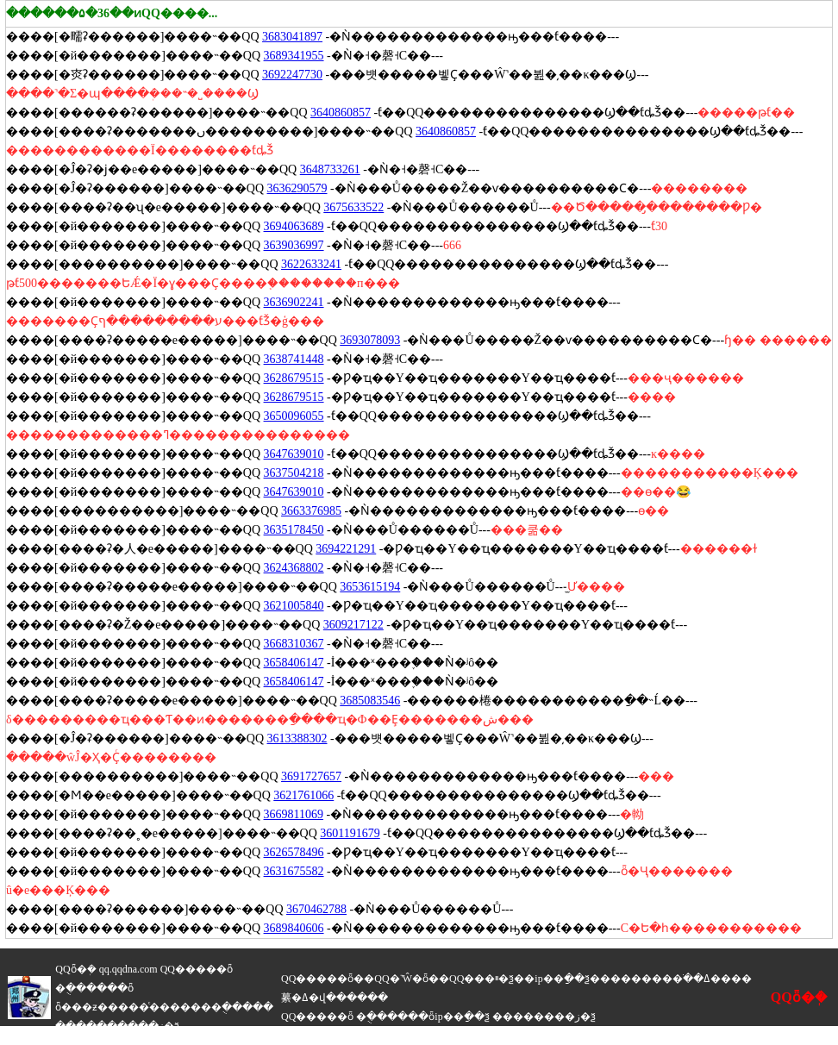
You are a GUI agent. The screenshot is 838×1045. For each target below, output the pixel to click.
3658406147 (294, 662)
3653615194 (370, 586)
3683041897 (292, 36)
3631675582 (294, 871)
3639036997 (294, 245)
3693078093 (370, 340)
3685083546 (370, 700)
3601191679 (349, 833)
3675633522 (353, 207)
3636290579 (297, 188)
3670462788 (316, 909)
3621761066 (303, 795)
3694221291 (346, 548)
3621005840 (294, 605)
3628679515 (294, 378)
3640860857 (340, 112)
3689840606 (294, 928)
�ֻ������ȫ (94, 988)
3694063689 (294, 226)
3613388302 (297, 738)
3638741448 (294, 359)
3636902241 (294, 302)
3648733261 (330, 169)
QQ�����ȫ (196, 969)
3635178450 (294, 529)
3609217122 (353, 624)
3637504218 (294, 472)
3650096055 (294, 416)
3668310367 (294, 643)
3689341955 (294, 55)
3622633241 (311, 264)
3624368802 (294, 567)
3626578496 (294, 852)
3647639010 (294, 453)
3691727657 (311, 776)
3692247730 (292, 74)
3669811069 (293, 814)
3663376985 (311, 510)
